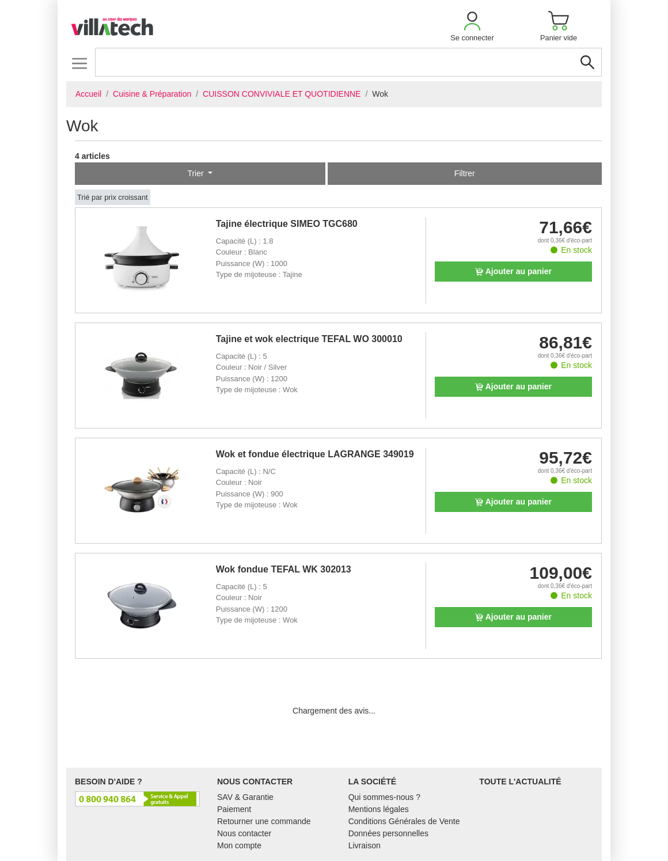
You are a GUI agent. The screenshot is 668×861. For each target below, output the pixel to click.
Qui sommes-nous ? (384, 797)
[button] (472, 26)
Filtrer (464, 173)
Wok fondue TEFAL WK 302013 (283, 569)
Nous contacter (244, 833)
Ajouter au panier (513, 271)
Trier (196, 173)
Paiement (234, 809)
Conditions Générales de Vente (404, 821)
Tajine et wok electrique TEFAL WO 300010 (309, 339)
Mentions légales (378, 809)
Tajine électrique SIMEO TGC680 (287, 224)
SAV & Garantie (245, 797)
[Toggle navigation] (79, 63)
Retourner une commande (264, 821)
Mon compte (239, 845)
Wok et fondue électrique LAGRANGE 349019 (315, 454)
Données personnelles (388, 833)
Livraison (364, 845)
